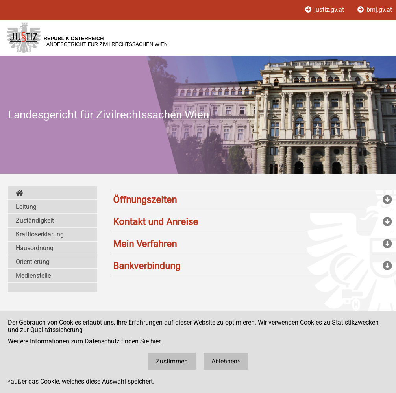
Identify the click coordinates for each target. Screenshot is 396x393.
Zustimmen (172, 361)
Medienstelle (33, 275)
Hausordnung (35, 248)
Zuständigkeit (35, 220)
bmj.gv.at (374, 9)
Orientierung (33, 262)
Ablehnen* (225, 361)
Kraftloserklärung (40, 234)
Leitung (26, 206)
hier (155, 341)
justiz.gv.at (325, 9)
